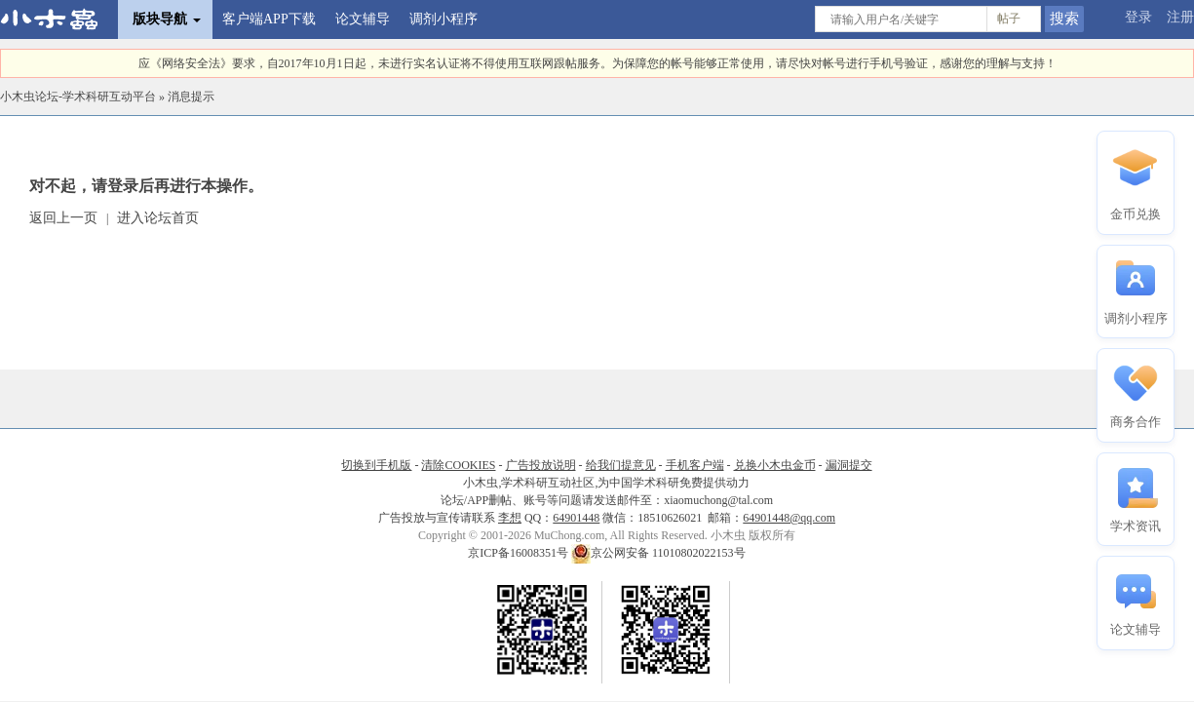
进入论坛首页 (158, 218)
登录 (1138, 17)
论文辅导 (362, 19)
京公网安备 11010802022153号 (658, 553)
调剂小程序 (443, 19)
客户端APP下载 (269, 19)
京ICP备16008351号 (519, 553)
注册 (1180, 17)
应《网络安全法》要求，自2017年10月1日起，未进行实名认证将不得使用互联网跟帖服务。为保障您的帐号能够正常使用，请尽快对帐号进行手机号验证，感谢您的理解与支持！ (597, 63)
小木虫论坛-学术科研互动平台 (78, 96)
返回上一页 (63, 218)
